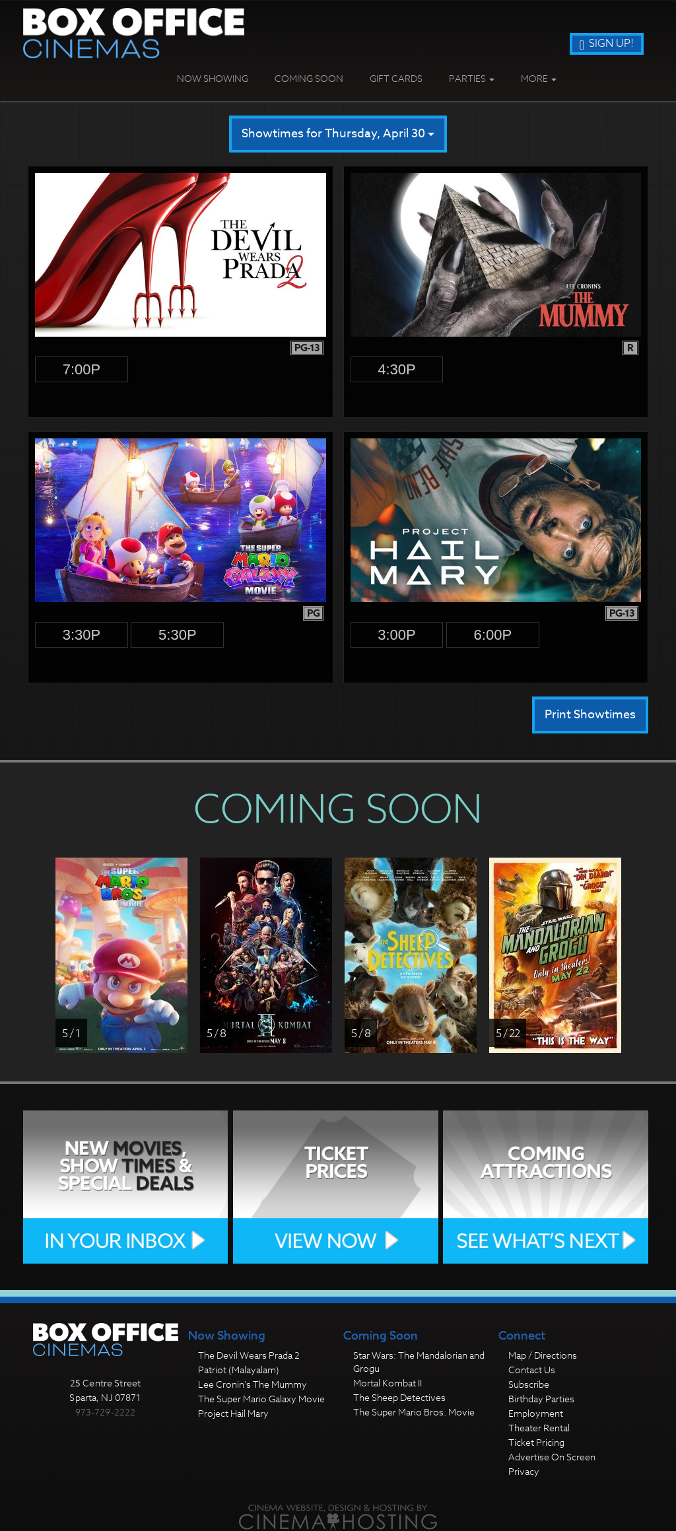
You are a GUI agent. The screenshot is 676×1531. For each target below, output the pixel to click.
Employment (535, 1413)
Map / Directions (542, 1355)
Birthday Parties (541, 1398)
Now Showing (212, 78)
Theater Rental (539, 1427)
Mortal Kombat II (387, 1383)
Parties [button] (471, 78)
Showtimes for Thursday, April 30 (338, 134)
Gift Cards (396, 78)
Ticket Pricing (536, 1442)
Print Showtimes (590, 715)
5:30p (177, 635)
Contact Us (531, 1369)
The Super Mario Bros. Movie (414, 1412)
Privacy (523, 1471)
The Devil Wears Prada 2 (249, 1355)
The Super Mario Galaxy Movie (261, 1398)
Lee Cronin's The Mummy (252, 1384)
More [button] (539, 78)
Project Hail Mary (233, 1413)
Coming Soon (309, 78)
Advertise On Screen (551, 1456)
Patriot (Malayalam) (238, 1369)
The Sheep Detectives (399, 1397)
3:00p (397, 635)
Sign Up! (607, 43)
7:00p (82, 369)
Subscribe (528, 1384)
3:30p (82, 635)
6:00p (493, 635)
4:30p (397, 369)
